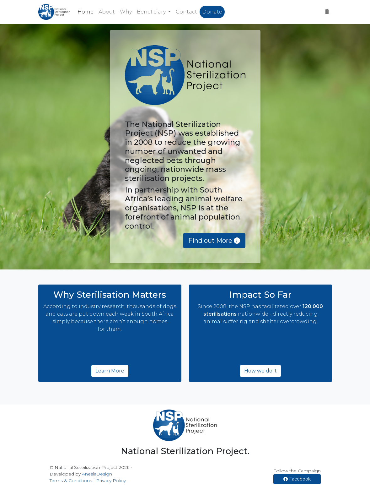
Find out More (214, 240)
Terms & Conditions (71, 480)
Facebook (297, 479)
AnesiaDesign (97, 474)
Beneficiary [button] (152, 12)
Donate (212, 12)
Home (86, 12)
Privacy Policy (111, 480)
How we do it (260, 371)
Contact (186, 12)
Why (126, 12)
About (107, 12)
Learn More (109, 371)
